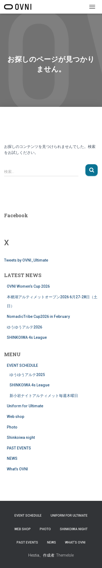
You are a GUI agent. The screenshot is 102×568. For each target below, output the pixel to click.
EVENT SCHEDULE (22, 365)
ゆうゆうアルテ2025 (27, 375)
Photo (12, 427)
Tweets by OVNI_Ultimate (26, 260)
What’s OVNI (17, 469)
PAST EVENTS (19, 448)
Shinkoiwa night (21, 437)
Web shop (15, 416)
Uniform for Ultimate (25, 406)
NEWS (12, 458)
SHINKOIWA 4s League (27, 337)
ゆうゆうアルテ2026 (24, 327)
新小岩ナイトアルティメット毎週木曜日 (44, 395)
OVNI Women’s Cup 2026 (28, 286)
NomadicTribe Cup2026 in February (38, 316)
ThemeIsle (65, 555)
